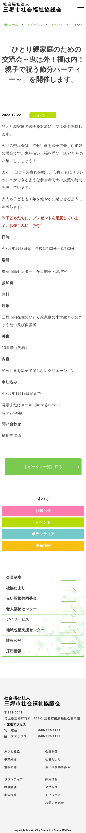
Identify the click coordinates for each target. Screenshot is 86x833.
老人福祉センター (21, 609)
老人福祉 (10, 795)
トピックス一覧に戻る (43, 467)
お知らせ (43, 511)
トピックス (34, 24)
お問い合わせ (54, 802)
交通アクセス (16, 724)
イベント (57, 24)
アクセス (51, 787)
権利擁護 (10, 787)
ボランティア (43, 534)
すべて (43, 499)
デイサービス (17, 619)
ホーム (11, 24)
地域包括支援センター (25, 630)
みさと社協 (12, 751)
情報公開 (13, 640)
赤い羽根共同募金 (21, 598)
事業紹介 (10, 759)
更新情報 (43, 546)
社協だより (15, 588)
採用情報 (13, 651)
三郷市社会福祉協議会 (32, 7)
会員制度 (13, 577)
